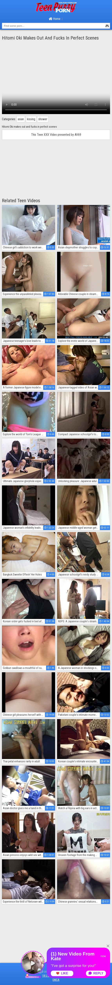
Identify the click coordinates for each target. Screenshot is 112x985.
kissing (31, 119)
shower (42, 119)
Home (54, 19)
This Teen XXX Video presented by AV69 (56, 134)
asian (21, 119)
